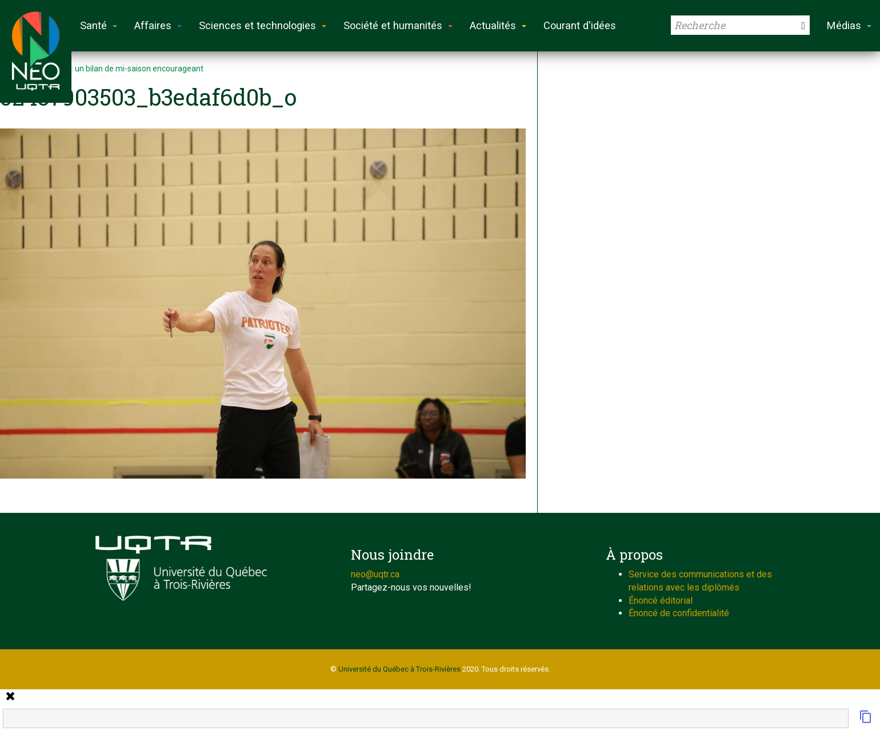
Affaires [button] (158, 25)
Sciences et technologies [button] (262, 25)
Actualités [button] (498, 25)
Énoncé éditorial (661, 600)
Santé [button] (98, 25)
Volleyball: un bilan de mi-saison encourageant (120, 68)
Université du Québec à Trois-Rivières (399, 669)
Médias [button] (849, 25)
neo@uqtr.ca (375, 574)
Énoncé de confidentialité (679, 613)
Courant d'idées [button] (579, 25)
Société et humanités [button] (398, 25)
